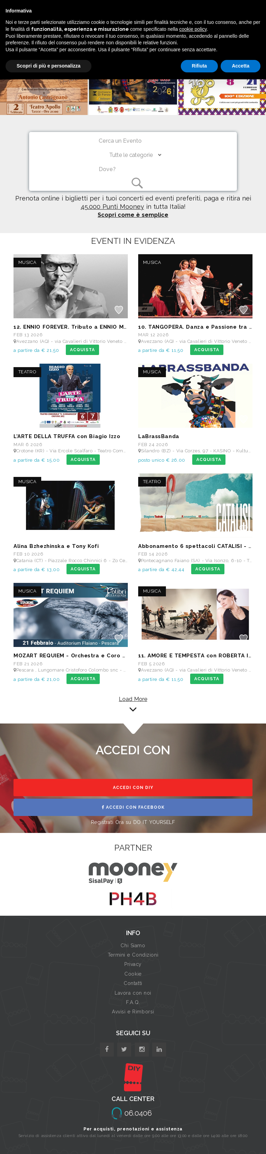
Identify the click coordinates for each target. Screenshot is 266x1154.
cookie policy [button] (192, 29)
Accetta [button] (240, 66)
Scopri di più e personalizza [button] (48, 66)
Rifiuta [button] (199, 66)
